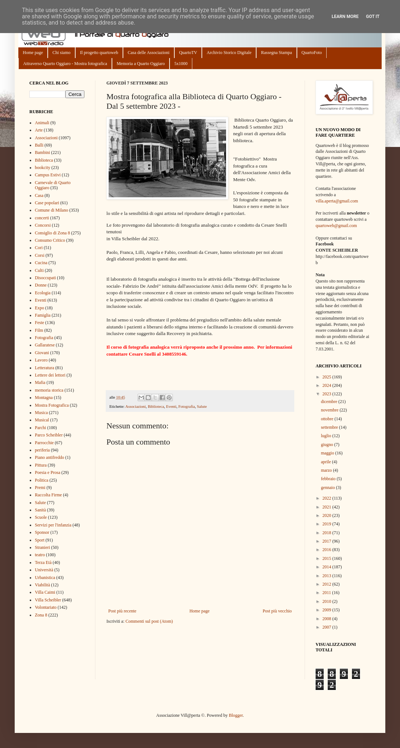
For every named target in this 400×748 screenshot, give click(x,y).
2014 (327, 566)
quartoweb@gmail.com (336, 225)
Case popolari (47, 202)
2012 (327, 584)
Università (44, 569)
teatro (40, 554)
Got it (372, 16)
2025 (327, 377)
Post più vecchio (277, 611)
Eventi (171, 406)
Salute (202, 406)
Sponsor (42, 532)
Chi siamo (61, 52)
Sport (39, 540)
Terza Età (43, 562)
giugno (327, 444)
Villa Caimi (45, 592)
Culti (39, 270)
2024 (327, 385)
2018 (327, 532)
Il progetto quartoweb (99, 52)
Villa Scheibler (48, 600)
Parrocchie (44, 442)
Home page (33, 52)
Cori (39, 247)
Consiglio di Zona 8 (52, 232)
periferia (42, 450)
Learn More (345, 16)
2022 (327, 498)
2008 (327, 618)
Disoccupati (45, 277)
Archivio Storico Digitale (229, 52)
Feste (39, 322)
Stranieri (42, 547)
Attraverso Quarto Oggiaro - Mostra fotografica (65, 63)
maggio (328, 453)
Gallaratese (45, 345)
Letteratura (44, 367)
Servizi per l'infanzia (53, 525)
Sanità (40, 510)
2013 (327, 575)
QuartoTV (188, 52)
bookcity (42, 167)
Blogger (236, 715)
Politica (41, 480)
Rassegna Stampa (276, 52)
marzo (327, 470)
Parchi (40, 427)
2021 (327, 507)
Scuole (41, 517)
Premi (40, 487)
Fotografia (186, 406)
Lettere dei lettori (50, 375)
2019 (327, 523)
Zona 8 (41, 615)
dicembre (329, 401)
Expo (39, 307)
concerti (42, 217)
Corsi (39, 255)
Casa (39, 195)
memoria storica (49, 390)
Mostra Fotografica (52, 405)
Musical (42, 419)
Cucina (41, 262)
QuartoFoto (312, 52)
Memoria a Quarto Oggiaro (141, 63)
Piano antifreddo (49, 457)
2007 (327, 627)
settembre (330, 427)
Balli (39, 145)
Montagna (44, 397)
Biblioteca (156, 406)
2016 (327, 549)
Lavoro (41, 360)
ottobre (327, 418)
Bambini (42, 152)
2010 (327, 601)
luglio (326, 435)
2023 (327, 393)
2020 (327, 515)
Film (39, 330)
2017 (327, 541)
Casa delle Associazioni (149, 52)
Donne (41, 285)
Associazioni (135, 406)
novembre (330, 410)
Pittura (41, 465)
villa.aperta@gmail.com (337, 201)
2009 (327, 609)
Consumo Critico (50, 240)
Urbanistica (45, 577)
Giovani (42, 352)
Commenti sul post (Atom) (149, 621)
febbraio (329, 478)
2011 (327, 592)
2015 (327, 558)
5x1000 (181, 63)
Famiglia (43, 315)
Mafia (40, 382)
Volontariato (46, 607)
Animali (42, 122)
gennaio (328, 487)
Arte (39, 130)
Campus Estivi (48, 174)
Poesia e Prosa (47, 472)
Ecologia (43, 292)
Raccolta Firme (48, 494)
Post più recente (122, 611)
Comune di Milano (51, 210)
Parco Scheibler (49, 435)
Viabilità (42, 584)
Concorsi (43, 225)
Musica (41, 412)
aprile (326, 461)
